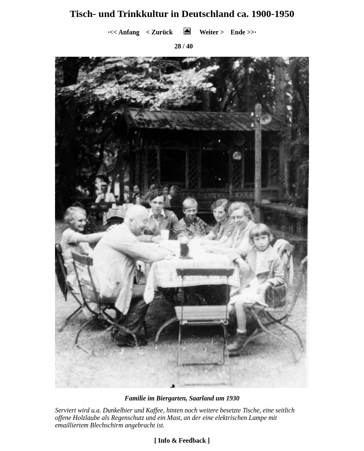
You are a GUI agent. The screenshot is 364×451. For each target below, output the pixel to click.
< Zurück (159, 32)
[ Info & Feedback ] (182, 440)
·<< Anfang (123, 32)
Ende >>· (243, 32)
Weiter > (211, 32)
